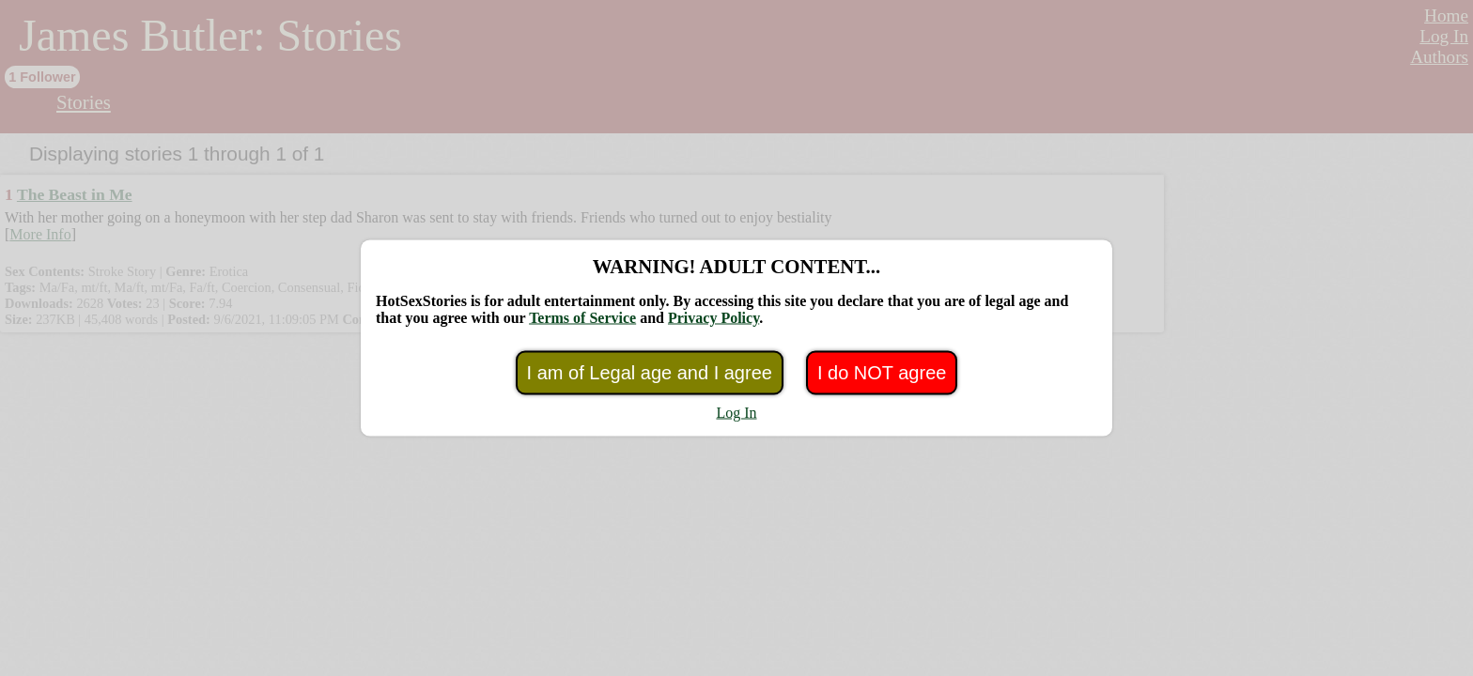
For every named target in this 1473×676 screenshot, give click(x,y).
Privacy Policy (713, 318)
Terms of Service (582, 318)
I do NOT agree (881, 372)
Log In (736, 413)
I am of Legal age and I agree (649, 372)
